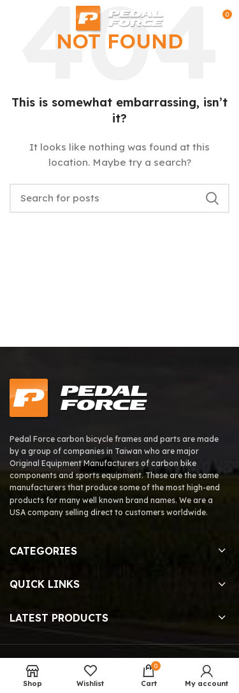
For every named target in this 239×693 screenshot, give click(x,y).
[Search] (119, 198)
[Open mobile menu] (15, 19)
